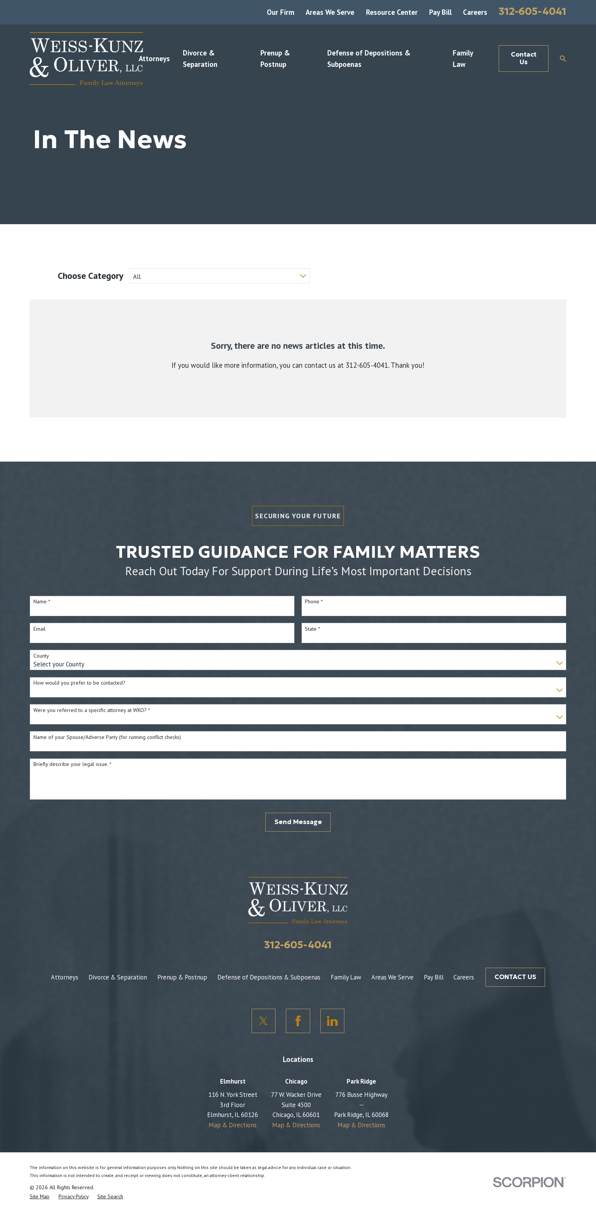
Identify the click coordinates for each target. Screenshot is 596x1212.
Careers (475, 12)
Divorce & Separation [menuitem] (200, 58)
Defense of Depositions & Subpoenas (268, 977)
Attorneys (64, 977)
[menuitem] (39, 1196)
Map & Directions (233, 1125)
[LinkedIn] (332, 1021)
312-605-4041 (532, 11)
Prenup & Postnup (182, 977)
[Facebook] (298, 1021)
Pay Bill (440, 12)
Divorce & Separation (118, 977)
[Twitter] (264, 1021)
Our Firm (280, 12)
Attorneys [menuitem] (154, 58)
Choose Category (90, 276)
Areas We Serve (330, 12)
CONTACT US (515, 977)
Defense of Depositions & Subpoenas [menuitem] (369, 58)
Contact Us (523, 58)
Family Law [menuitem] (463, 58)
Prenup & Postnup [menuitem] (275, 58)
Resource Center (392, 12)
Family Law (346, 977)
